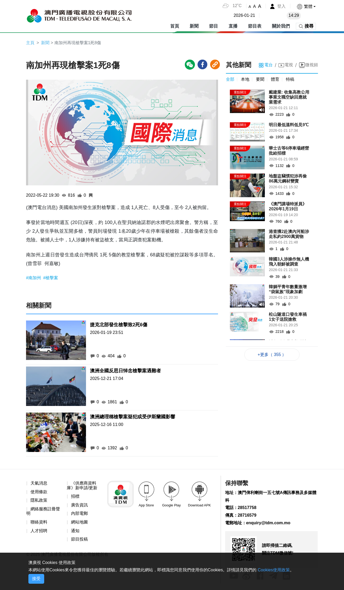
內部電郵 (79, 513)
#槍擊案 (50, 278)
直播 (233, 26)
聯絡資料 (39, 522)
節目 (213, 26)
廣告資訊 (79, 505)
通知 (75, 530)
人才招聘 (39, 530)
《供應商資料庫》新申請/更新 (82, 485)
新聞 (194, 26)
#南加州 (34, 278)
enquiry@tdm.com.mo (268, 523)
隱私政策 (39, 500)
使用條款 (39, 492)
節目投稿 (79, 539)
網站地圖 (79, 522)
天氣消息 (39, 483)
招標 (75, 496)
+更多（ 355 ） (272, 354)
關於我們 (281, 26)
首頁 (174, 26)
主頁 (30, 42)
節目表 (254, 26)
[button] (306, 6)
